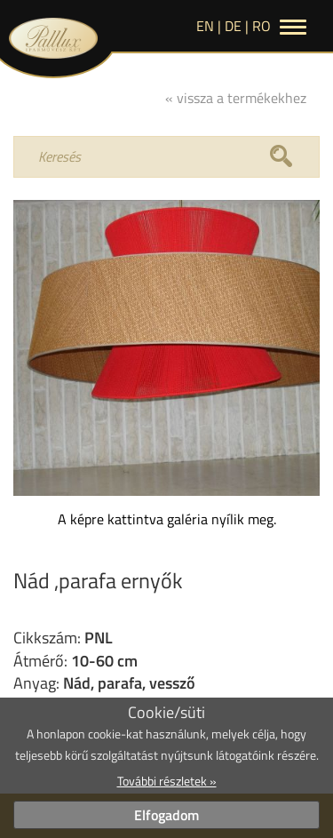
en (205, 25)
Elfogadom (166, 815)
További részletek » (167, 780)
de (233, 25)
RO (261, 25)
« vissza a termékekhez (235, 97)
